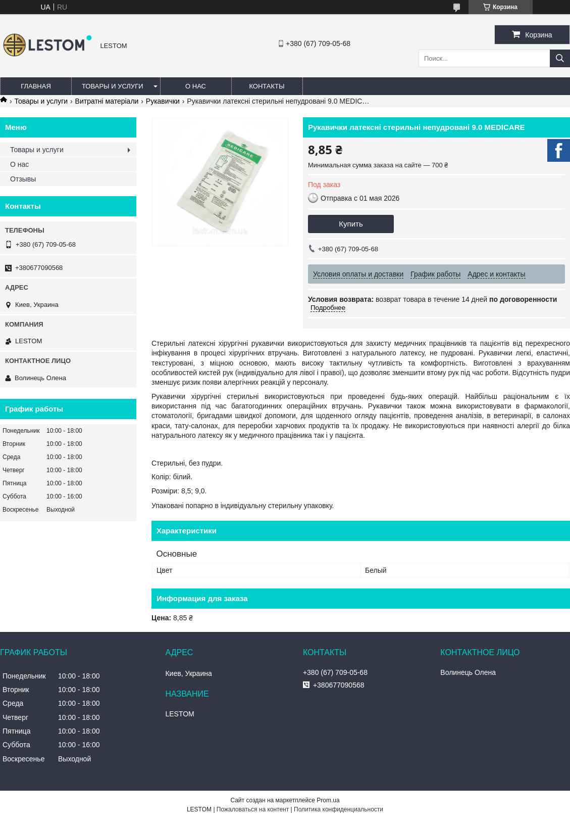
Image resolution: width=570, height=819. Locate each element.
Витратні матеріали (107, 101)
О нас (195, 86)
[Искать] (560, 58)
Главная (36, 86)
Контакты (266, 86)
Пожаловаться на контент (253, 809)
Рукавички (163, 101)
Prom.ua (328, 800)
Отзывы (23, 179)
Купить (350, 223)
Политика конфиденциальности (338, 809)
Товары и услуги (112, 86)
